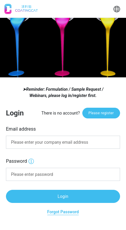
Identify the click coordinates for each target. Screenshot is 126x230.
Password (20, 161)
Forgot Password (63, 211)
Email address (21, 129)
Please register (101, 113)
